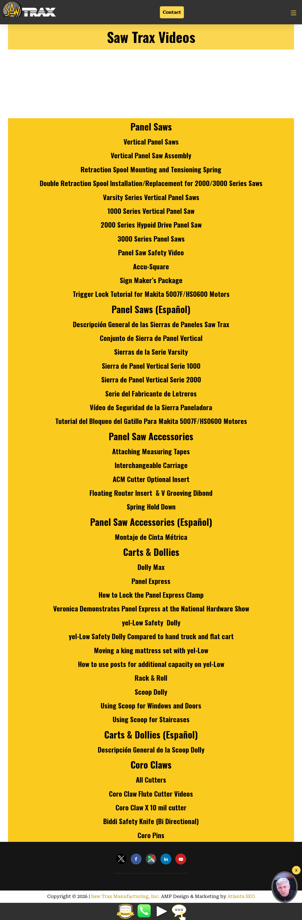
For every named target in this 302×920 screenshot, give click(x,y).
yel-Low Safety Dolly (151, 622)
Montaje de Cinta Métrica (151, 537)
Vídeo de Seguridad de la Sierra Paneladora (151, 407)
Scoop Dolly (151, 691)
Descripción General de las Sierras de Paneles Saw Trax (151, 324)
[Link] (28, 9)
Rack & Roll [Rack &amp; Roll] (151, 677)
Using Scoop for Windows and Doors (151, 705)
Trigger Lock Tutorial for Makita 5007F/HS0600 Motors (151, 294)
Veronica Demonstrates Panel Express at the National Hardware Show (151, 608)
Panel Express (151, 581)
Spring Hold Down (151, 506)
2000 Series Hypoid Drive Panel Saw (151, 224)
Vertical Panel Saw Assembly (151, 155)
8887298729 (145, 911)
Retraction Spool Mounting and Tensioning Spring (151, 169)
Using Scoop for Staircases (151, 719)
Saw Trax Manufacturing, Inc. (126, 896)
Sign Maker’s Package (151, 280)
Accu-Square (151, 266)
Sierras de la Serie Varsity (151, 351)
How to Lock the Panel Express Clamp (151, 594)
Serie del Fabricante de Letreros (151, 393)
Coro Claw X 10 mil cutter (151, 807)
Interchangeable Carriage (151, 465)
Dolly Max (151, 567)
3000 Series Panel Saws (151, 238)
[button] (284, 887)
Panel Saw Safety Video (151, 252)
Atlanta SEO (237, 896)
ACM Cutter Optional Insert (151, 479)
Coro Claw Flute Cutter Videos (151, 793)
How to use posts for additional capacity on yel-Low (151, 664)
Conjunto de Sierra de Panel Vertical (151, 338)
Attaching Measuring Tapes (151, 451)
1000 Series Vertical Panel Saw (151, 211)
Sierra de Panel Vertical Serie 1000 (151, 365)
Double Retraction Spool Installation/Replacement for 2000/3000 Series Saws (151, 183)
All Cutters (151, 779)
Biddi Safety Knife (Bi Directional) (151, 821)
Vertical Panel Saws (151, 141)
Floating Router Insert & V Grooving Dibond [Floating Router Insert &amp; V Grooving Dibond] (151, 492)
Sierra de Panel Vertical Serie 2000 (151, 379)
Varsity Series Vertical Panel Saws (151, 197)
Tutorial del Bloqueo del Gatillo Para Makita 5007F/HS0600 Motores (151, 421)
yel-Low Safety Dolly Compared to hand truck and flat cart (151, 636)
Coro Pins (151, 835)
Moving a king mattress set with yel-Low (151, 650)
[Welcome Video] (296, 870)
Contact (172, 12)
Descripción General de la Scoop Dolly (151, 749)
